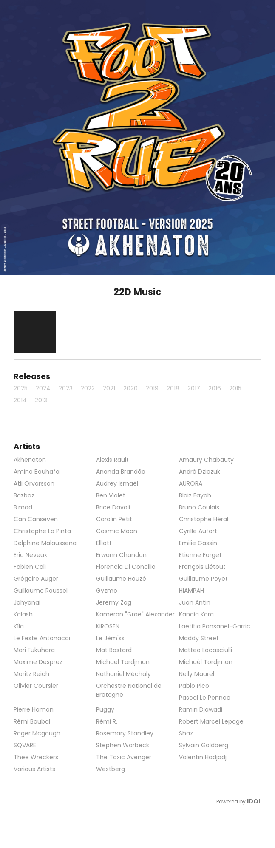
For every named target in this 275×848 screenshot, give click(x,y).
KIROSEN (107, 626)
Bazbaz (24, 495)
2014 (20, 400)
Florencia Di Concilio (126, 567)
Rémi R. (106, 721)
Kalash (23, 614)
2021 (109, 388)
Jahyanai (27, 602)
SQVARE (25, 745)
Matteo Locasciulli (205, 650)
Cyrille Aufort (198, 531)
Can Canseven (36, 519)
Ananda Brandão (120, 471)
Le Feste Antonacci (42, 638)
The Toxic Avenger (123, 757)
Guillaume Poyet (203, 578)
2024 (43, 388)
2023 (66, 388)
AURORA (190, 483)
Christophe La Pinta (42, 531)
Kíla (19, 626)
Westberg (110, 769)
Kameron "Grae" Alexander (135, 614)
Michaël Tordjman (205, 662)
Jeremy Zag (113, 602)
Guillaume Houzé (121, 578)
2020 (130, 388)
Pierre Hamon (34, 709)
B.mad (23, 507)
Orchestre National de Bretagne (129, 690)
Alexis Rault (112, 459)
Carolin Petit (114, 519)
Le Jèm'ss (110, 638)
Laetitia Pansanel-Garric (214, 626)
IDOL (254, 801)
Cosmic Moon (116, 531)
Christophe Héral (203, 519)
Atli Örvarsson (34, 483)
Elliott (104, 543)
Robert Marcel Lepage (211, 721)
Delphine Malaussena (45, 543)
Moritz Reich (31, 674)
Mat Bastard (114, 650)
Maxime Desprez (38, 662)
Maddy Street (199, 638)
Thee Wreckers (36, 757)
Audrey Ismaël (117, 483)
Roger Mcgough (37, 733)
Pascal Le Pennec (204, 697)
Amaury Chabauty (206, 459)
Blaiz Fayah (195, 495)
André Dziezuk (199, 471)
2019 (152, 388)
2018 (173, 388)
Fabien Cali (30, 567)
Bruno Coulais (199, 507)
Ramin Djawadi (200, 709)
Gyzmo (106, 590)
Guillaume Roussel (41, 590)
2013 (41, 400)
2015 (235, 388)
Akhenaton (30, 459)
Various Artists (34, 769)
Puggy (105, 709)
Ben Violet (110, 495)
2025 (21, 388)
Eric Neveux (30, 555)
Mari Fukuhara (34, 650)
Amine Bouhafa (37, 471)
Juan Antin (194, 602)
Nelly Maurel (196, 674)
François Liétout (202, 567)
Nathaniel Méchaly (123, 674)
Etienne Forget (200, 555)
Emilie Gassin (198, 543)
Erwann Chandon (121, 555)
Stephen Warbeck (122, 745)
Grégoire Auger (36, 578)
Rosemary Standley (124, 733)
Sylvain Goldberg (203, 745)
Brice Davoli (113, 507)
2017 (193, 388)
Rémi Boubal (32, 721)
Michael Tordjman (123, 662)
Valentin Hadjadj (203, 757)
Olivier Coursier (36, 685)
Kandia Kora (196, 614)
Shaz (186, 733)
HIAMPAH (191, 590)
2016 (214, 388)
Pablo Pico (194, 685)
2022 (88, 388)
